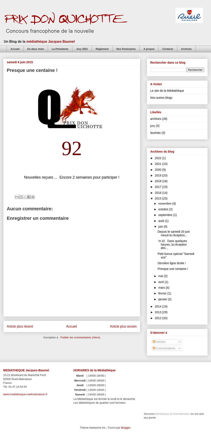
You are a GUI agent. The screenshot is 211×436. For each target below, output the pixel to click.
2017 (158, 187)
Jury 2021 (82, 49)
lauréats (155, 132)
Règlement (102, 49)
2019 (158, 175)
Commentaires (164, 348)
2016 (158, 192)
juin (161, 226)
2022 (158, 158)
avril (161, 282)
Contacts (167, 49)
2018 (158, 181)
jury (152, 125)
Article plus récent (20, 326)
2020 (158, 169)
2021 (158, 163)
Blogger (125, 427)
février (162, 293)
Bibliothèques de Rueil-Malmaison (172, 414)
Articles (159, 341)
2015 (158, 198)
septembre (165, 215)
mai (161, 276)
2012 (158, 318)
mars (162, 287)
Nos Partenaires (126, 49)
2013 (158, 312)
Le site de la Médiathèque (167, 90)
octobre (163, 209)
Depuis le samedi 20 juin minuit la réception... (174, 233)
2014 (158, 306)
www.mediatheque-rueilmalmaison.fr (25, 394)
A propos (148, 49)
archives (155, 118)
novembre (165, 203)
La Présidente (60, 49)
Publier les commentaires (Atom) (80, 337)
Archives (186, 49)
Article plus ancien (123, 326)
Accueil (15, 49)
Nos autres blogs (161, 97)
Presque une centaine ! (173, 269)
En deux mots (35, 49)
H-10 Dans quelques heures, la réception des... (172, 244)
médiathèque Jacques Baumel (50, 41)
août (161, 221)
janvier (163, 299)
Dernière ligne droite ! (172, 263)
